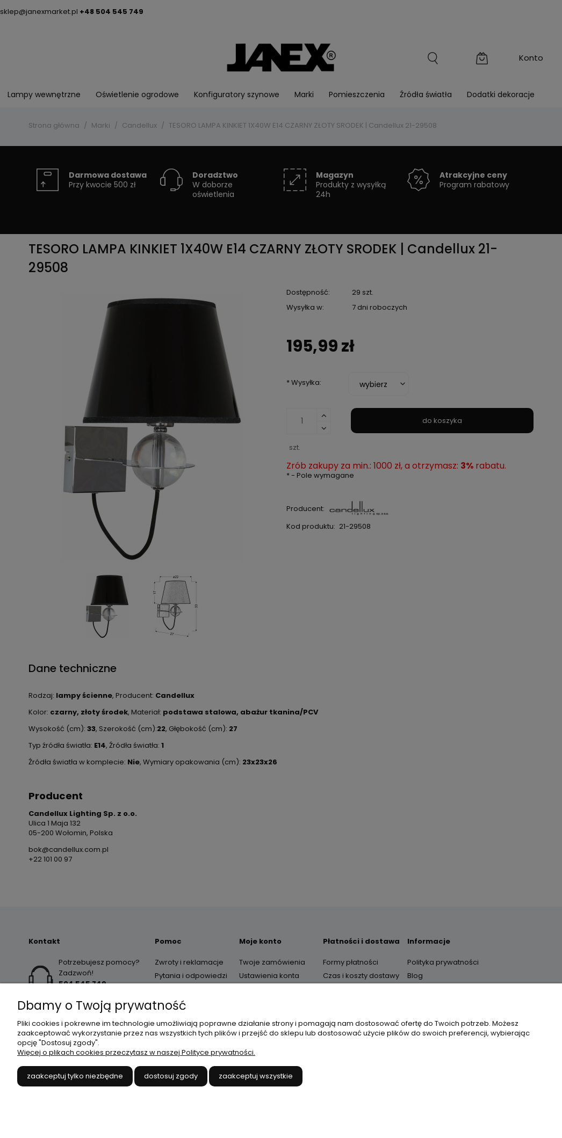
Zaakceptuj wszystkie (256, 1076)
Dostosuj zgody (171, 1076)
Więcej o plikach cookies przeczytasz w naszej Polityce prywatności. (136, 1052)
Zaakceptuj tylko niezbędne (75, 1076)
